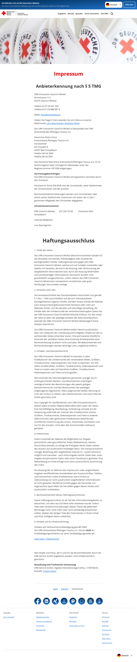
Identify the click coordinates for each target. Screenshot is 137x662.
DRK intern (106, 638)
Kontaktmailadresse (50, 114)
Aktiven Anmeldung (44, 621)
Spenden (79, 13)
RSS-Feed (105, 634)
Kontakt (105, 621)
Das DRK (104, 13)
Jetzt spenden (8, 617)
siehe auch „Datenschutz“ (46, 538)
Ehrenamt (40, 626)
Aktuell (71, 13)
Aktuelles (72, 621)
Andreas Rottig (72, 123)
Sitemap (105, 626)
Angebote (62, 13)
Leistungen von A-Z (76, 626)
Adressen (106, 617)
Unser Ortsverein (92, 13)
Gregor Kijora (49, 571)
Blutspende (40, 630)
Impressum (106, 630)
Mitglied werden (42, 617)
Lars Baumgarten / (55, 123)
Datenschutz (107, 643)
